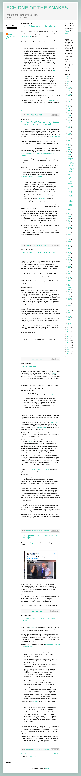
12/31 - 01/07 (70, 88)
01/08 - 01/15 (70, 320)
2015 (68, 329)
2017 (68, 85)
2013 (68, 334)
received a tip (53, 422)
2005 (68, 351)
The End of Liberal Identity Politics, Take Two (38, 26)
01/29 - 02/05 (70, 309)
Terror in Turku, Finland (30, 366)
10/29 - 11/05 (70, 120)
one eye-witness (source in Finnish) (39, 469)
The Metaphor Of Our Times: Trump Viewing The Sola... (71, 192)
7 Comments (46, 530)
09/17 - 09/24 (70, 141)
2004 (68, 353)
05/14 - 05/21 (70, 256)
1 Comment (45, 611)
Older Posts (57, 753)
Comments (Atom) (32, 756)
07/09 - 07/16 (70, 228)
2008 (68, 345)
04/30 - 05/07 (70, 263)
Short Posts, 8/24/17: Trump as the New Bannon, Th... (71, 169)
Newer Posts (24, 753)
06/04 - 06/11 (70, 246)
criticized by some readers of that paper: (32, 176)
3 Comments (46, 245)
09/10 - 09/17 (70, 145)
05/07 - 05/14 (70, 260)
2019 (68, 81)
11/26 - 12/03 (70, 106)
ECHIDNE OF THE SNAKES (37, 7)
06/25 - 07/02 (70, 235)
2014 (68, 331)
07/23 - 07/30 (70, 221)
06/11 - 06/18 (70, 242)
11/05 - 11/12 (70, 116)
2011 (68, 338)
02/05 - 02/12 (70, 306)
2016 (68, 327)
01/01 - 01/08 (70, 324)
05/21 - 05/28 (70, 253)
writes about (32, 627)
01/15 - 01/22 (70, 317)
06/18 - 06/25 (70, 238)
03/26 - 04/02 (70, 281)
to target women (53, 394)
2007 (68, 347)
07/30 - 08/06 (70, 217)
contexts (35, 701)
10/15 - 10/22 (70, 127)
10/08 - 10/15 (70, 130)
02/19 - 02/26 (70, 299)
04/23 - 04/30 (70, 267)
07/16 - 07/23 (70, 224)
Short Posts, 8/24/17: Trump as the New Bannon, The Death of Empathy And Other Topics (40, 123)
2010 (68, 340)
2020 (68, 79)
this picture (33, 543)
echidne (28, 114)
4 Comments (46, 359)
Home (40, 753)
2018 (68, 83)
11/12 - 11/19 (70, 113)
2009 (68, 342)
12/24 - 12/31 (70, 91)
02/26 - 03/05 (70, 295)
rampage (54, 373)
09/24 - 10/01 (70, 137)
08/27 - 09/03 (70, 152)
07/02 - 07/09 (70, 231)
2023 (68, 76)
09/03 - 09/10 (70, 148)
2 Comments (46, 114)
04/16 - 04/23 (70, 270)
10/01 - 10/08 (70, 134)
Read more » (24, 110)
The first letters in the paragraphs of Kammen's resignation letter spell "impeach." (39, 153)
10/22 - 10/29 (70, 123)
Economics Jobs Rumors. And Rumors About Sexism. (70, 203)
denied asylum (42, 427)
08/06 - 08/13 (70, 214)
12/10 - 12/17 (70, 98)
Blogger (47, 768)
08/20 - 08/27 (70, 155)
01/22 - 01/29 (70, 313)
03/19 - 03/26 (70, 285)
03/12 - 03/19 (70, 288)
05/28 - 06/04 (70, 249)
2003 (68, 356)
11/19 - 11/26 (70, 109)
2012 (68, 336)
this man (46, 263)
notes (30, 441)
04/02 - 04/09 (70, 277)
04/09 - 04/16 (70, 274)
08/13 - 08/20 (70, 210)
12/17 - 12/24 (70, 95)
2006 (68, 349)
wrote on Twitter (42, 198)
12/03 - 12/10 (70, 102)
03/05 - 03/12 (70, 292)
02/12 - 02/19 (70, 302)
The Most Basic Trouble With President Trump (39, 252)
